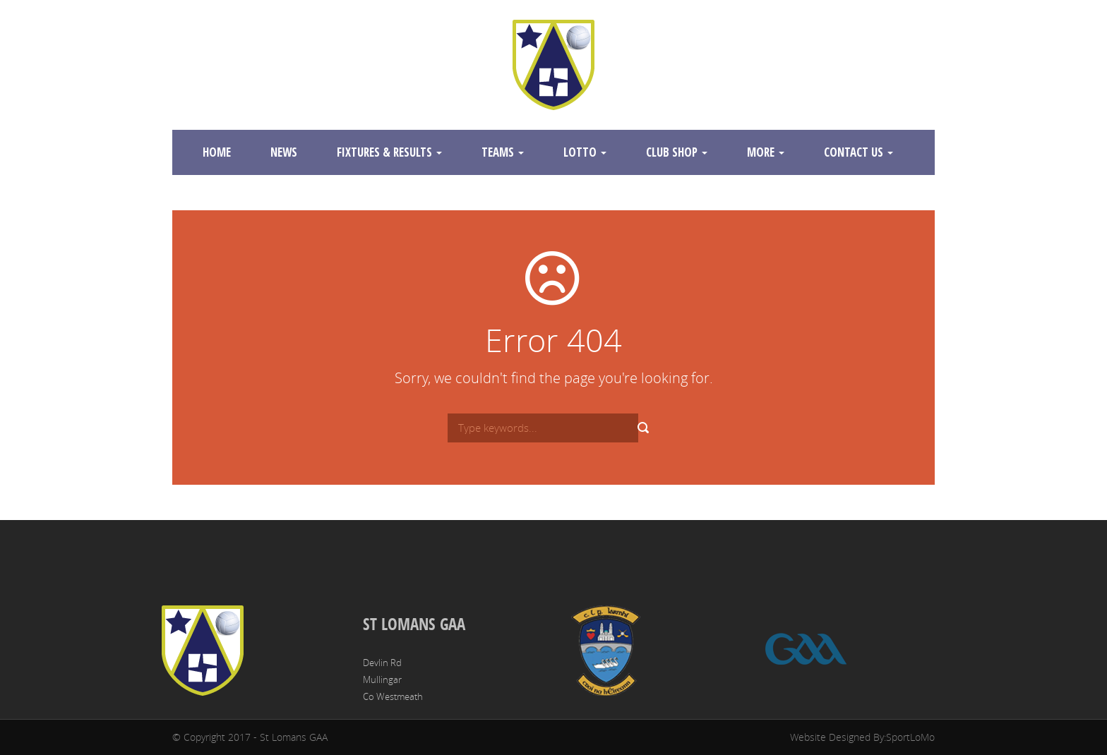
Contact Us (858, 152)
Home (217, 152)
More (765, 152)
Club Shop (676, 152)
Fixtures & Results (389, 152)
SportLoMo (910, 737)
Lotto (584, 152)
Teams (502, 152)
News (283, 152)
